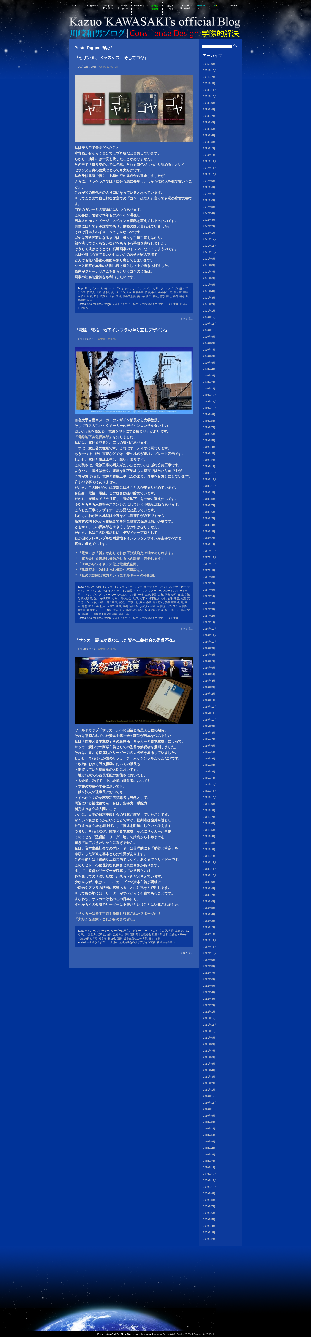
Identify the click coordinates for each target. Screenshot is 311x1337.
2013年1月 (209, 933)
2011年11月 (210, 1024)
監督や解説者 (160, 934)
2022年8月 (209, 187)
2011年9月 (209, 1037)
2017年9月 (209, 570)
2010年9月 (209, 1115)
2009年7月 (209, 1206)
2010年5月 (209, 1141)
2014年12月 (210, 784)
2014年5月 (209, 830)
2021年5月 (209, 284)
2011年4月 (209, 1070)
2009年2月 (209, 1238)
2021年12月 (210, 239)
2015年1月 (209, 778)
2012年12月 (210, 940)
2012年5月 (209, 985)
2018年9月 (209, 492)
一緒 (140, 594)
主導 (147, 594)
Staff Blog (139, 5)
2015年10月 (210, 719)
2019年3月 (209, 453)
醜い (154, 610)
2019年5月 (209, 440)
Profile (77, 5)
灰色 (96, 296)
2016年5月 (209, 674)
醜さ (182, 296)
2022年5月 (209, 206)
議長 (119, 938)
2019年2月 (209, 460)
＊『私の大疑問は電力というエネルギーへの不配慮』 (116, 575)
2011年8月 (209, 1044)
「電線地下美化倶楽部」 (94, 437)
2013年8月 (209, 888)
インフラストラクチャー (128, 586)
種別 (132, 606)
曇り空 (178, 292)
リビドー (135, 930)
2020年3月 (209, 375)
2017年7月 (209, 583)
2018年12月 (210, 473)
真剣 (125, 606)
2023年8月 (209, 109)
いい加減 (95, 586)
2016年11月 (210, 635)
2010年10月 (210, 1109)
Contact (232, 5)
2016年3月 (209, 687)
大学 (87, 602)
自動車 (82, 610)
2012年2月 (209, 1005)
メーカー (110, 594)
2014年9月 (209, 804)
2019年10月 (210, 408)
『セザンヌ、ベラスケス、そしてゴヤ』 (111, 57)
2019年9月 (209, 414)
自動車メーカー (96, 610)
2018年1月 (209, 544)
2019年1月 (209, 466)
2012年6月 (209, 979)
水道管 (111, 606)
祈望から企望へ (166, 942)
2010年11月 (210, 1102)
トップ (169, 288)
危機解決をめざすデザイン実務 (160, 304)
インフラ (107, 586)
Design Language (123, 7)
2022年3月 (209, 219)
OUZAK (201, 5)
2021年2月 (209, 304)
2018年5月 (209, 518)
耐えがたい (142, 606)
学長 (171, 930)
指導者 (101, 934)
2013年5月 (209, 907)
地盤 (176, 598)
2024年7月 (209, 77)
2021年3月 (209, 297)
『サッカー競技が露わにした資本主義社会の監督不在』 (126, 640)
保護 (180, 594)
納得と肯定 (90, 938)
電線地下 (87, 614)
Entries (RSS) (184, 1334)
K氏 (87, 586)
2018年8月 (209, 498)
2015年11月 (210, 713)
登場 (118, 296)
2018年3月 (209, 531)
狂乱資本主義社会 (140, 934)
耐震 (153, 606)
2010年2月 (209, 1161)
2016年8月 (209, 654)
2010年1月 (209, 1167)
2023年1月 (209, 154)
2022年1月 (209, 232)
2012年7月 (209, 972)
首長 (157, 938)
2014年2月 (209, 849)
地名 (163, 598)
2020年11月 (210, 323)
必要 (148, 602)
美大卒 (141, 296)
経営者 (102, 938)
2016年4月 (209, 680)
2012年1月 (209, 1011)
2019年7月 (209, 427)
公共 (96, 598)
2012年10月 (210, 953)
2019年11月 (210, 401)
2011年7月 (209, 1050)
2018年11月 (210, 479)
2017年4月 (209, 602)
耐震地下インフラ (167, 606)
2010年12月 (210, 1096)
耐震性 (183, 606)
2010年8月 (209, 1122)
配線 (147, 610)
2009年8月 (209, 1200)
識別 (140, 610)
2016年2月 (209, 693)
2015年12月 (210, 706)
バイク (138, 590)
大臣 (164, 930)
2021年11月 (210, 245)
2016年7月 (209, 661)
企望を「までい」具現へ (126, 304)
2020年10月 (210, 330)
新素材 (175, 602)
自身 (109, 610)
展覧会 (122, 602)
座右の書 (138, 292)
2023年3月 (209, 141)
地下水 (144, 598)
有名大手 (93, 606)
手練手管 (163, 292)
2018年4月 (209, 524)
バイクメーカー (152, 590)
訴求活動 (131, 610)
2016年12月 (210, 628)
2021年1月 (209, 310)
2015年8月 (209, 732)
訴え (122, 610)
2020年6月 (209, 356)
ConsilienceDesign (100, 304)
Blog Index (92, 5)
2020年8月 (209, 343)
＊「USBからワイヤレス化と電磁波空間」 (107, 564)
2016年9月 (209, 648)
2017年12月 (210, 550)
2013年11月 (210, 868)
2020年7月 (209, 349)
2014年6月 (209, 823)
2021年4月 (209, 291)
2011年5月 (209, 1063)
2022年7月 (209, 193)
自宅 (155, 296)
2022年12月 (210, 161)
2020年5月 (209, 362)
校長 (109, 934)
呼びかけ (126, 598)
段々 (102, 606)
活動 (118, 606)
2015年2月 (209, 771)
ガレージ (108, 288)
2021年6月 (209, 278)
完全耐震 (112, 602)
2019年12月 (210, 395)
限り (167, 610)
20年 (87, 288)
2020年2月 (209, 382)
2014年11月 (210, 791)
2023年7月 (209, 115)
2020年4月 (209, 369)
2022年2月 (209, 226)
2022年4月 (209, 213)
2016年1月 (209, 700)
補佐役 (112, 938)
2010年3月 (209, 1154)
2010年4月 (209, 1148)
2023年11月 (210, 90)
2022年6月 (209, 200)
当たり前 (140, 602)
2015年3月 (209, 765)
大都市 (101, 602)
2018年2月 (209, 537)
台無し (116, 598)
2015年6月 (209, 745)
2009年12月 (210, 1174)
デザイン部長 (124, 590)
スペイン (146, 288)
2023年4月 (209, 135)
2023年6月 (209, 122)
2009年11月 (210, 1180)
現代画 (104, 296)
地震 (183, 598)
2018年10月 (210, 485)
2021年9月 (209, 258)
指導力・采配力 (87, 934)
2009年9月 (209, 1193)
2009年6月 (209, 1213)
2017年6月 (209, 589)
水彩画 (82, 296)
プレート (168, 590)
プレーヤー (103, 930)
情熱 (147, 292)
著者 (175, 296)
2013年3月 (209, 920)
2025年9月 (209, 64)
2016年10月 (210, 641)
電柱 (183, 610)
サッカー (90, 930)
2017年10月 (210, 563)
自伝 (148, 296)
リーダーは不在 (120, 930)
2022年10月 (210, 174)
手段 (154, 292)
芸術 (168, 296)
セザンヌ (158, 288)
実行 (117, 292)
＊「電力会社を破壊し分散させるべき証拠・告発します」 (119, 558)
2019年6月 (209, 434)
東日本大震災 (170, 7)
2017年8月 (209, 576)
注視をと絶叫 (121, 934)
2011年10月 (210, 1031)
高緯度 (82, 300)
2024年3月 (209, 83)
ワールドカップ (151, 930)
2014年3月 (209, 843)
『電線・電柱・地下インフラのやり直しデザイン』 (122, 330)
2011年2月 (209, 1083)
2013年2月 (209, 927)
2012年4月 (209, 992)
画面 (112, 296)
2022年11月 (210, 167)
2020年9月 (209, 336)
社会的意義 (129, 296)
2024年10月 (210, 70)
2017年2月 (209, 615)
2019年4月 (209, 447)
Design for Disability (108, 7)
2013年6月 (209, 901)
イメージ (97, 288)
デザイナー (179, 586)
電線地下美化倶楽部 (105, 614)
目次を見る (186, 318)
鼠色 (89, 300)
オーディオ (150, 586)
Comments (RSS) (203, 1334)
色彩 (162, 296)
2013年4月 (209, 914)
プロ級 (178, 288)
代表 (167, 594)
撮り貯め (158, 602)
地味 (170, 598)
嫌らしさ (108, 292)
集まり (175, 610)
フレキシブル (89, 594)
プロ (101, 594)
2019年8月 (209, 421)
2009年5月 (209, 1219)
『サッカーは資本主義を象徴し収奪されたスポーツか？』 (119, 913)
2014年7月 (209, 817)
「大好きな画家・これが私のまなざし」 (106, 919)
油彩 (89, 296)
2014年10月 (210, 797)
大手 (93, 602)
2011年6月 (209, 1057)
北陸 (98, 292)
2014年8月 (209, 810)
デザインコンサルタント (101, 590)
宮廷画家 (126, 292)
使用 (173, 594)
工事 (130, 602)
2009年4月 (209, 1226)
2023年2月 (209, 148)
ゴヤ (117, 288)
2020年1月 (209, 388)
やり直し (122, 594)
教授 (167, 602)
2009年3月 (209, 1232)
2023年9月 (209, 103)
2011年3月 (209, 1076)
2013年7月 (209, 894)
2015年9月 (209, 726)
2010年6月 (209, 1135)
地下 (135, 598)
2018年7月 (209, 505)
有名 (84, 606)
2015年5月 (209, 752)
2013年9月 (209, 881)
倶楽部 (88, 598)
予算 (154, 594)
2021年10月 (210, 252)
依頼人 (91, 292)
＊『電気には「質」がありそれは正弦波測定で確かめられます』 (125, 553)
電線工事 (123, 614)
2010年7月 (209, 1128)
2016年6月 (209, 667)
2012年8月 (209, 966)
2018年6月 (209, 511)
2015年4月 (209, 758)
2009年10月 (210, 1187)
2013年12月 (210, 862)
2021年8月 (209, 265)
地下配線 (154, 598)
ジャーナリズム (131, 288)
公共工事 (105, 598)
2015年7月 (209, 739)
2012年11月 (210, 946)
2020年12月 (210, 317)
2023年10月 (210, 96)
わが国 (133, 594)
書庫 (185, 292)
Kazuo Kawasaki (185, 7)
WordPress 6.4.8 (166, 1334)
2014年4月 (209, 836)
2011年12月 (210, 1018)
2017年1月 (209, 622)
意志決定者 (181, 930)
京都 (160, 594)
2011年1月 (209, 1089)
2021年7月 (209, 271)
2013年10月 (210, 875)
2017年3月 (209, 609)
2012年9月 (209, 959)
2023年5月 (209, 128)
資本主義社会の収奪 (135, 938)
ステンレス (164, 586)
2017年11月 (210, 557)
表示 (115, 610)
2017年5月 (209, 596)
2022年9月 (209, 180)
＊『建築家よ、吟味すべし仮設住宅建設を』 (109, 570)
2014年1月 (209, 856)
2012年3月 (209, 998)
